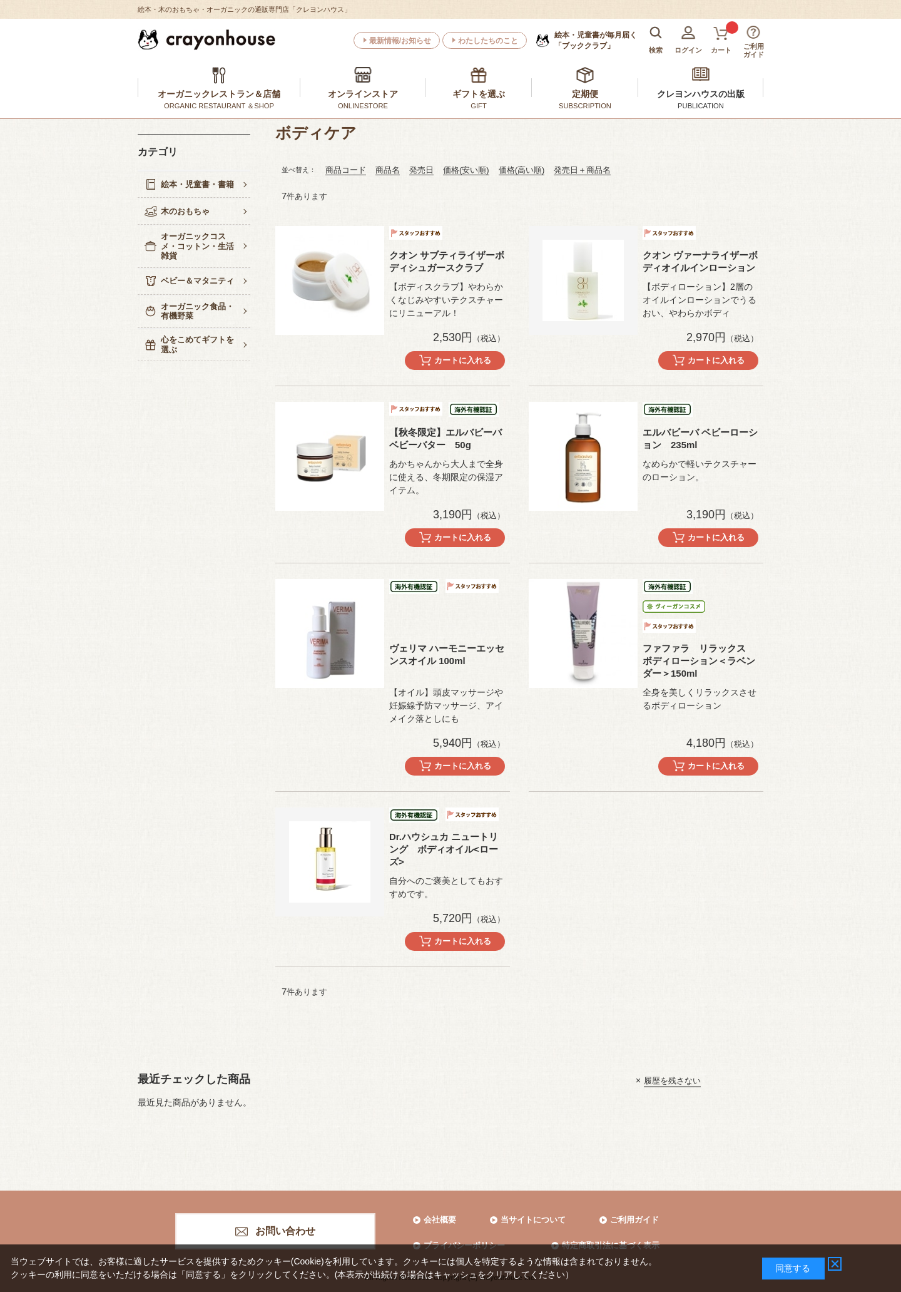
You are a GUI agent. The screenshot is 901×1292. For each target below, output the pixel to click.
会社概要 (440, 1219)
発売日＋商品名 (582, 170)
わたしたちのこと (488, 40)
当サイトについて (533, 1219)
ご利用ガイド (634, 1219)
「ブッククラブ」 (595, 40)
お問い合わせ (285, 1231)
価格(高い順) (522, 170)
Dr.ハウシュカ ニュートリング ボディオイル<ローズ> (443, 849)
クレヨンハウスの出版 (701, 94)
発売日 (421, 170)
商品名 (387, 170)
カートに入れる (462, 360)
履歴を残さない (672, 1080)
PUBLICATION (701, 106)
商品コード (345, 170)
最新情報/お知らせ (400, 40)
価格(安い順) (466, 170)
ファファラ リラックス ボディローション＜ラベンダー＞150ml (699, 661)
